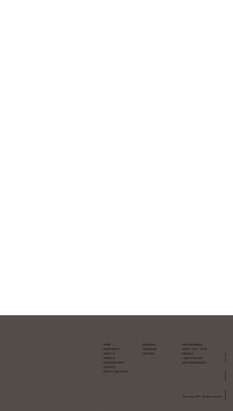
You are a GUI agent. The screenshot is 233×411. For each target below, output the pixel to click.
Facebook (225, 395)
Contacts (109, 367)
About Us (109, 353)
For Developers (113, 362)
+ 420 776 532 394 (192, 358)
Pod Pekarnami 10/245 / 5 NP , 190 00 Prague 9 (194, 349)
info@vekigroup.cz (194, 362)
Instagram (225, 376)
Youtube (225, 357)
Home (107, 344)
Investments (111, 349)
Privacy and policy (115, 371)
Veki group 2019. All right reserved (202, 396)
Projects (109, 358)
